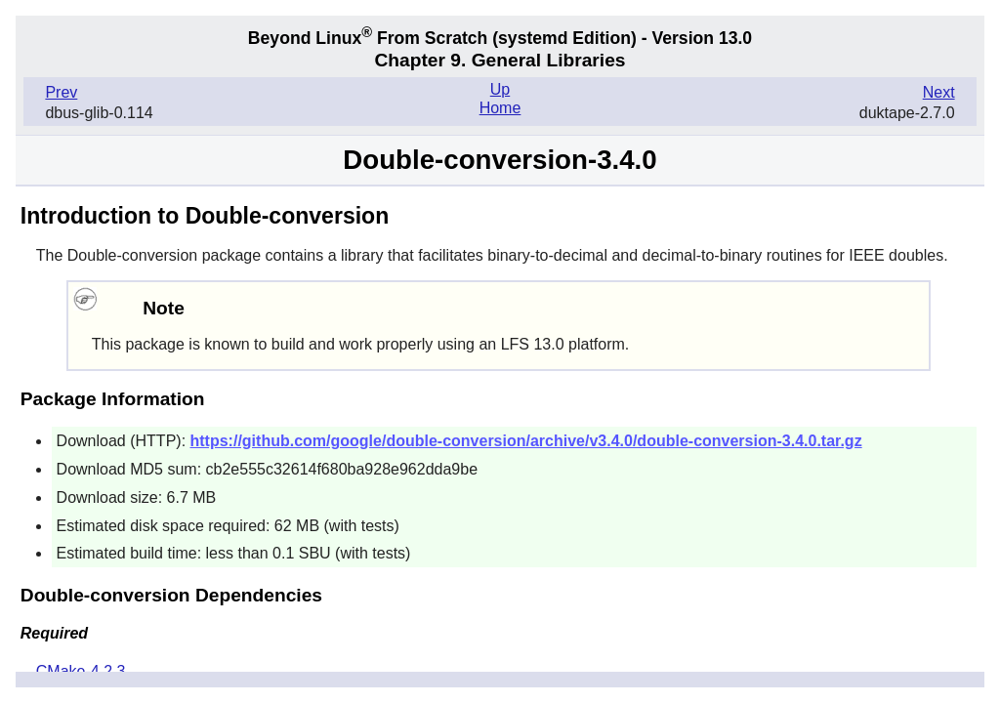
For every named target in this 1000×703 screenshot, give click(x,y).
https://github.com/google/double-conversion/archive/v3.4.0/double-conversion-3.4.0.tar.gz (526, 441)
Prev (61, 92)
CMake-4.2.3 (81, 671)
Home (500, 108)
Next (939, 92)
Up (500, 89)
